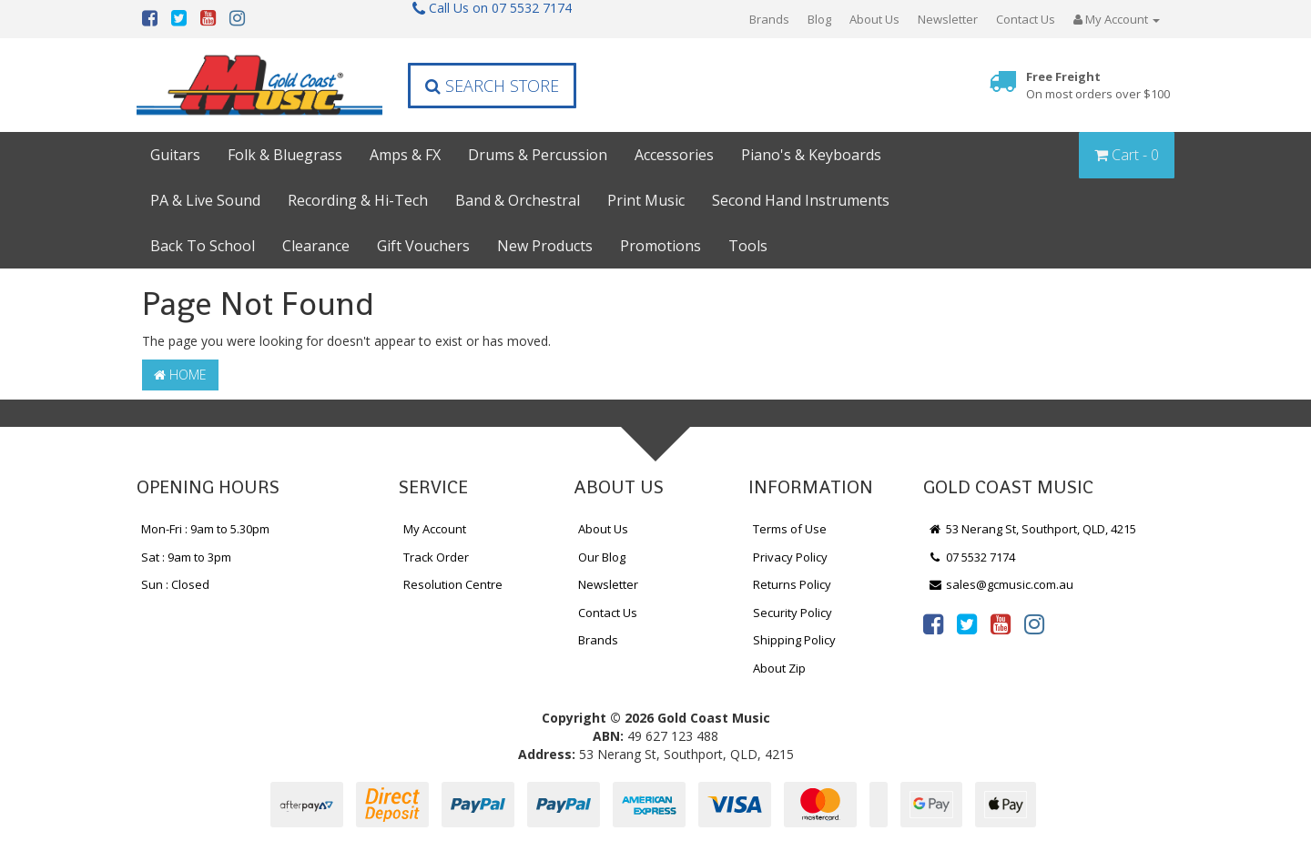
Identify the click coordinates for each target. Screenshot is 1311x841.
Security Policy (792, 612)
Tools (747, 246)
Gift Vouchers (423, 246)
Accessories (674, 155)
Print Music (646, 200)
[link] (933, 623)
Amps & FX (405, 155)
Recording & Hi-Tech (358, 200)
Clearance (316, 246)
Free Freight (1098, 85)
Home (180, 374)
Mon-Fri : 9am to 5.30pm (205, 529)
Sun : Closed (175, 584)
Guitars (175, 155)
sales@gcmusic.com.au (1000, 584)
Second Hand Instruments (800, 200)
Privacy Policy (790, 557)
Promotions (660, 246)
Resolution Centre (453, 584)
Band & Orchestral (517, 200)
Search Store (492, 85)
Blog (819, 19)
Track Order (436, 557)
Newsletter (948, 19)
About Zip (779, 668)
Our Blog (601, 557)
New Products (545, 246)
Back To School (202, 246)
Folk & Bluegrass (285, 155)
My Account (434, 529)
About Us (874, 19)
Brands (769, 19)
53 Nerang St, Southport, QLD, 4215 (1032, 529)
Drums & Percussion (537, 155)
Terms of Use (790, 529)
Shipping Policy (794, 640)
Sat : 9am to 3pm (186, 557)
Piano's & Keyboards (811, 155)
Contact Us (1025, 19)
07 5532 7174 (971, 557)
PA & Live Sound (205, 200)
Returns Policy (792, 584)
